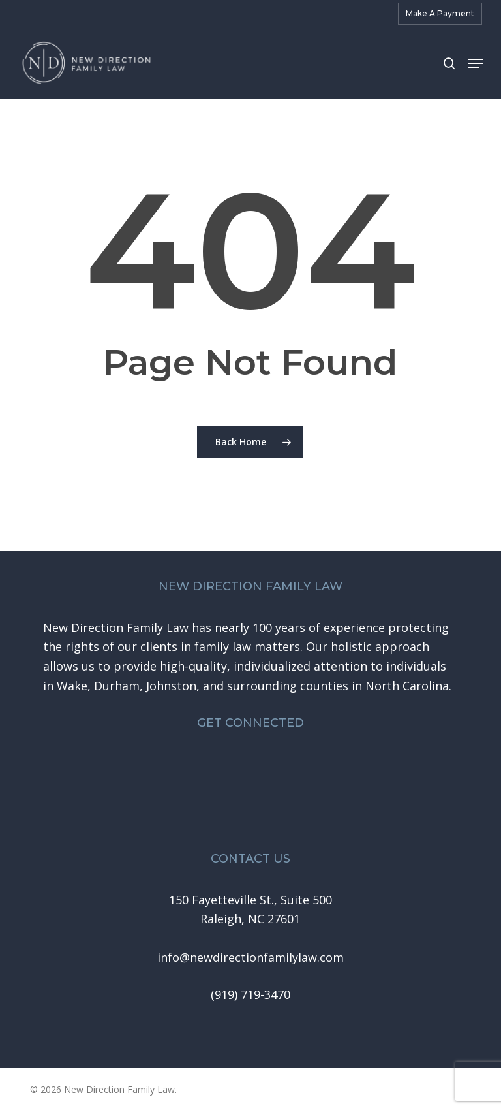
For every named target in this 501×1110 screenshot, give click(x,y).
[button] (475, 63)
